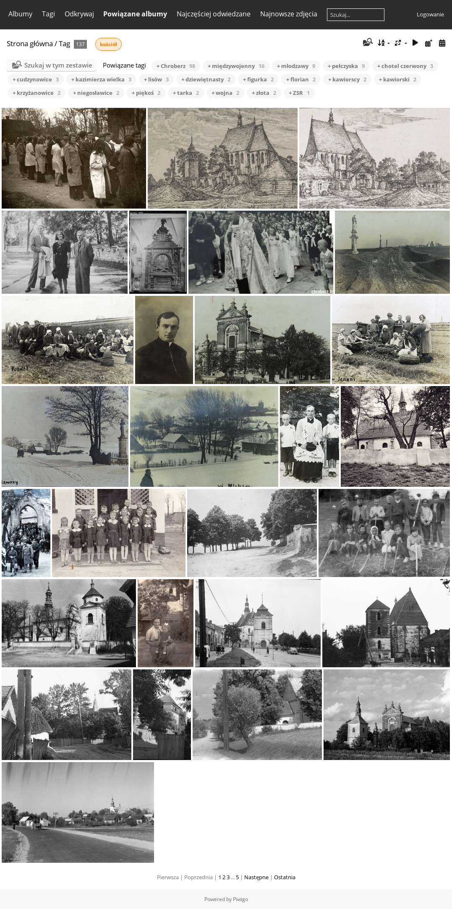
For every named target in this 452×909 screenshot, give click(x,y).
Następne (256, 877)
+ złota (264, 93)
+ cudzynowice (36, 79)
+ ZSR (299, 93)
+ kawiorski (397, 79)
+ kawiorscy (347, 79)
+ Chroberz (176, 66)
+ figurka (258, 79)
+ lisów (156, 79)
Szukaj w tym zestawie (58, 65)
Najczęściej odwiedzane (214, 13)
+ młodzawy (296, 66)
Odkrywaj (79, 13)
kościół (108, 44)
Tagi (48, 13)
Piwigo (240, 899)
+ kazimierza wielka (101, 79)
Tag (64, 43)
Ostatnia (284, 877)
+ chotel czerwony (405, 66)
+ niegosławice (96, 93)
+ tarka (186, 93)
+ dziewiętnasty (205, 79)
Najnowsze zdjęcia (288, 13)
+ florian (301, 79)
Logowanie (430, 14)
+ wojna (225, 93)
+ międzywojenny (236, 66)
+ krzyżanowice (36, 93)
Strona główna (30, 43)
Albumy (20, 13)
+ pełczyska (346, 66)
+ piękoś (146, 93)
